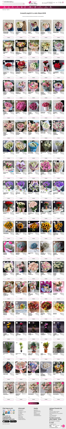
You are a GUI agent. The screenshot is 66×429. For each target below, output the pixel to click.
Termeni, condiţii (20, 414)
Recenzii (35, 412)
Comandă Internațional (37, 415)
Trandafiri (4, 7)
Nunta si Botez (46, 7)
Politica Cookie (20, 417)
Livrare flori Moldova (21, 418)
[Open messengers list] (63, 426)
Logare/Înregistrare (37, 414)
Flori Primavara (17, 7)
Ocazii (22, 7)
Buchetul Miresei (40, 7)
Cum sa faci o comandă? (22, 411)
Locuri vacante (20, 416)
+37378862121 (44, 3)
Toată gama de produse (22, 419)
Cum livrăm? (20, 413)
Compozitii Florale (30, 7)
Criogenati (8, 7)
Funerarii (50, 7)
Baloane (25, 7)
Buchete (12, 7)
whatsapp (51, 427)
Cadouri (35, 7)
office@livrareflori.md (52, 424)
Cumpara (8, 37)
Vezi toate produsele (33, 403)
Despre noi (20, 415)
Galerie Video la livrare (37, 411)
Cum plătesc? (20, 412)
